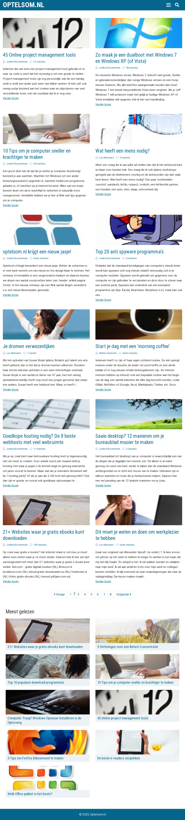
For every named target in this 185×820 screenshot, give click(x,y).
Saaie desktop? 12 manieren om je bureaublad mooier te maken (129, 439)
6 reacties (131, 258)
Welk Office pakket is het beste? (30, 794)
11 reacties (39, 448)
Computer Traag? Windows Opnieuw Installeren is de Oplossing (44, 720)
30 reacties (39, 163)
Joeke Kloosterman (17, 61)
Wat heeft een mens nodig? (122, 151)
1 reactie (31, 353)
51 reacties (39, 61)
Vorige (59, 594)
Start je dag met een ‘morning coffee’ (132, 346)
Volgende (123, 594)
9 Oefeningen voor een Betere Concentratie (127, 647)
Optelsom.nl (23, 5)
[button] (168, 5)
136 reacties (40, 544)
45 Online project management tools (39, 55)
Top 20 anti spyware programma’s (129, 252)
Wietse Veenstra (108, 353)
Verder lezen (11, 98)
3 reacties (125, 157)
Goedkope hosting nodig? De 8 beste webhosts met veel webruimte (39, 439)
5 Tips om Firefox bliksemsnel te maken (35, 758)
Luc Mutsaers (106, 157)
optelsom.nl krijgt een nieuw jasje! (37, 252)
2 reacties (131, 448)
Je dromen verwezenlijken (29, 346)
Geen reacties (41, 258)
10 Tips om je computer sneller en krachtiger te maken (37, 154)
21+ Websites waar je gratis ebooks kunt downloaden (45, 647)
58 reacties (132, 67)
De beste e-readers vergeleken (118, 758)
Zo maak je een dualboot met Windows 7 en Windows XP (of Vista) (136, 58)
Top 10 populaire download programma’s (36, 682)
